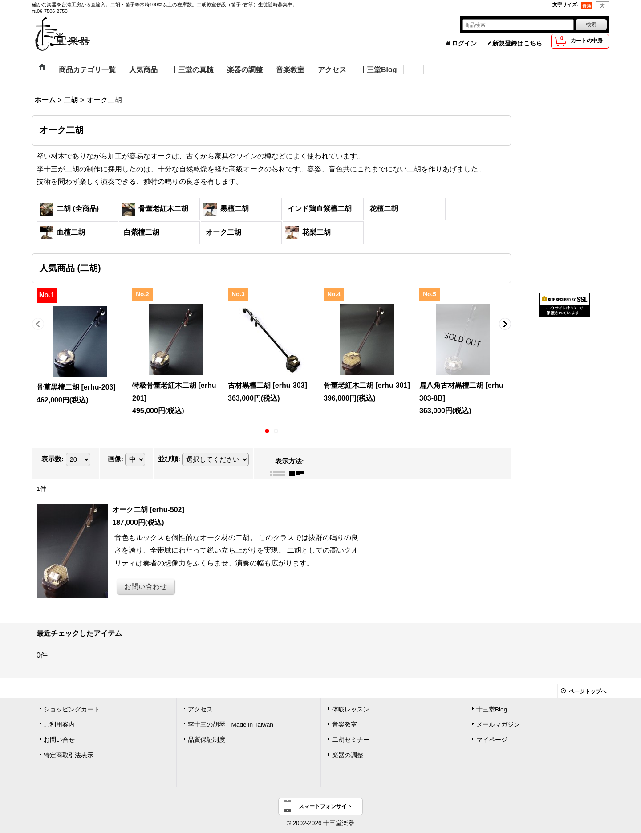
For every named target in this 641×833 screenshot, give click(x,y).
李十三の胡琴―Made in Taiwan (230, 724)
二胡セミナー (350, 739)
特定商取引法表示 (68, 755)
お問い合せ (59, 739)
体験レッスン (350, 709)
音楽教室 (344, 724)
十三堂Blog (491, 709)
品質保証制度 (206, 739)
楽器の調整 (347, 755)
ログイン (464, 43)
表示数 (52, 459)
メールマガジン (498, 724)
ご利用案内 (59, 724)
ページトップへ (587, 691)
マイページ (491, 739)
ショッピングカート (72, 709)
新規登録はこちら (517, 43)
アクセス (200, 709)
